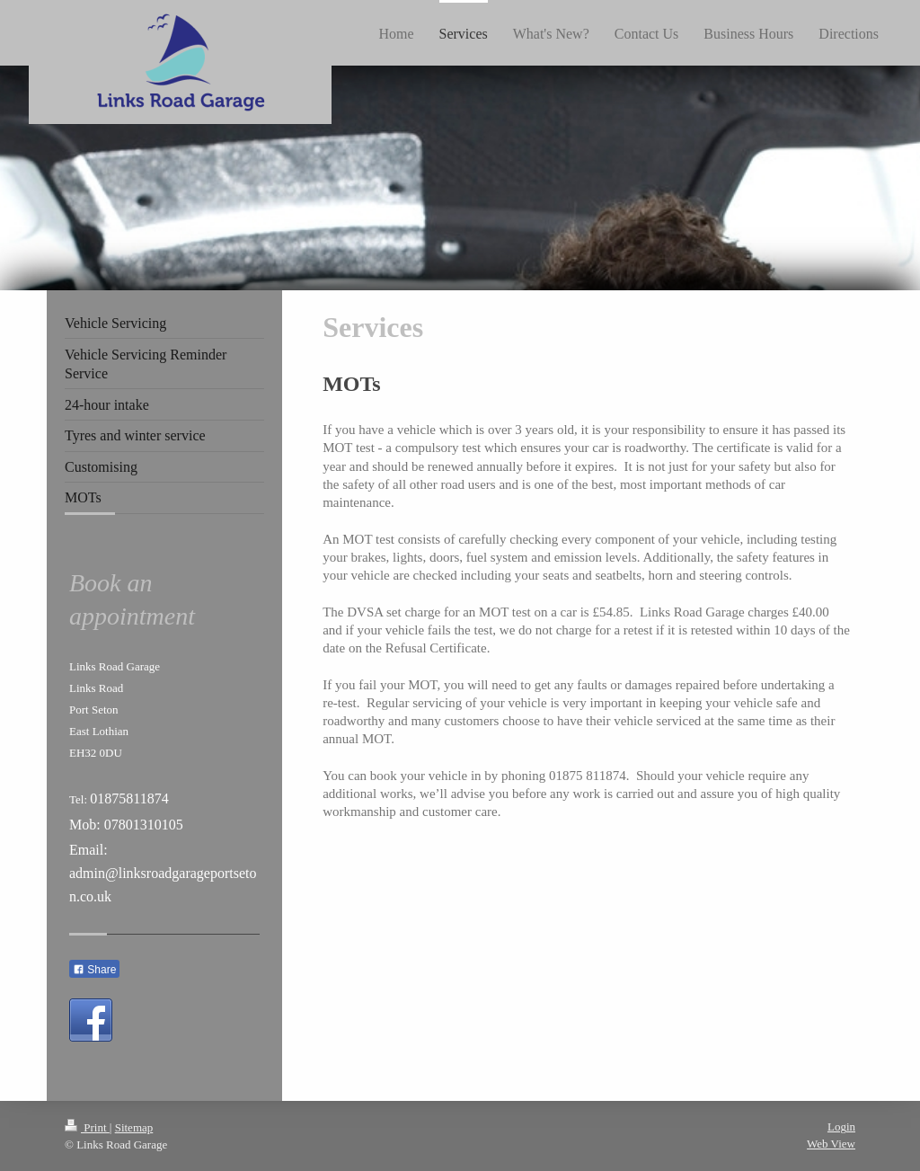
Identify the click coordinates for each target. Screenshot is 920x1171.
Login (841, 1126)
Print (87, 1127)
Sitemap (134, 1127)
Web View (831, 1143)
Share (94, 969)
